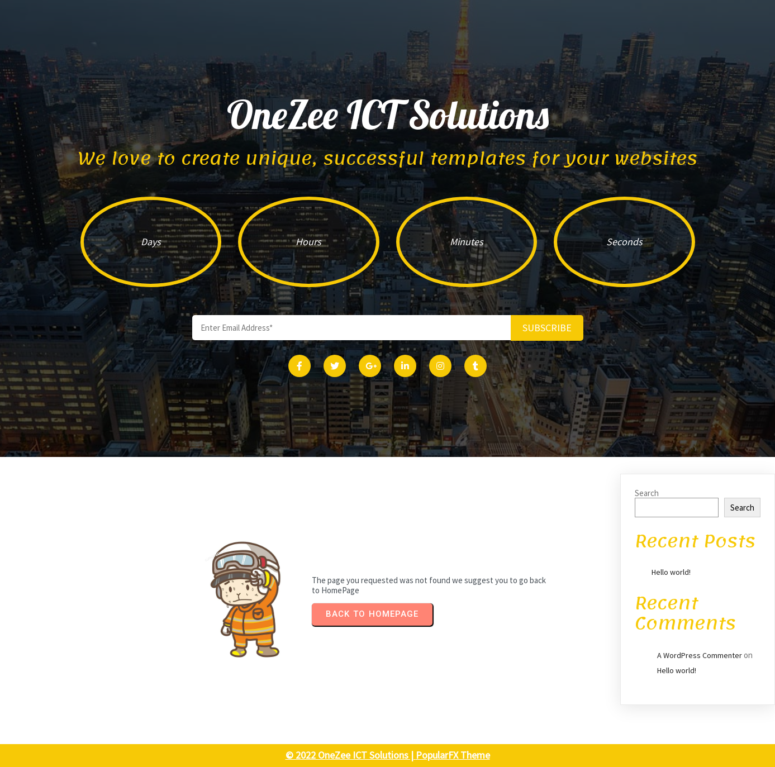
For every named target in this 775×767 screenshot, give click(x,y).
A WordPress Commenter (699, 655)
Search (647, 493)
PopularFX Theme (453, 755)
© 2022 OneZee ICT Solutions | (351, 755)
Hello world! (671, 572)
